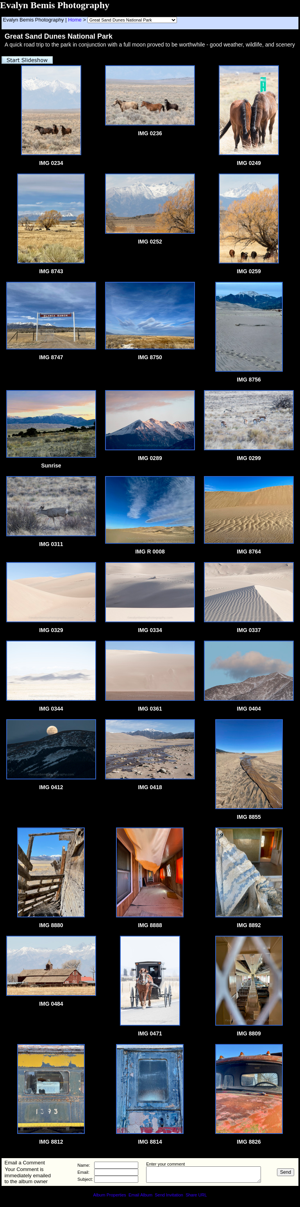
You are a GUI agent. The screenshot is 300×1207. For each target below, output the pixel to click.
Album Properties (109, 1195)
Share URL (196, 1195)
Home (75, 20)
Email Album (140, 1195)
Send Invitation (169, 1195)
